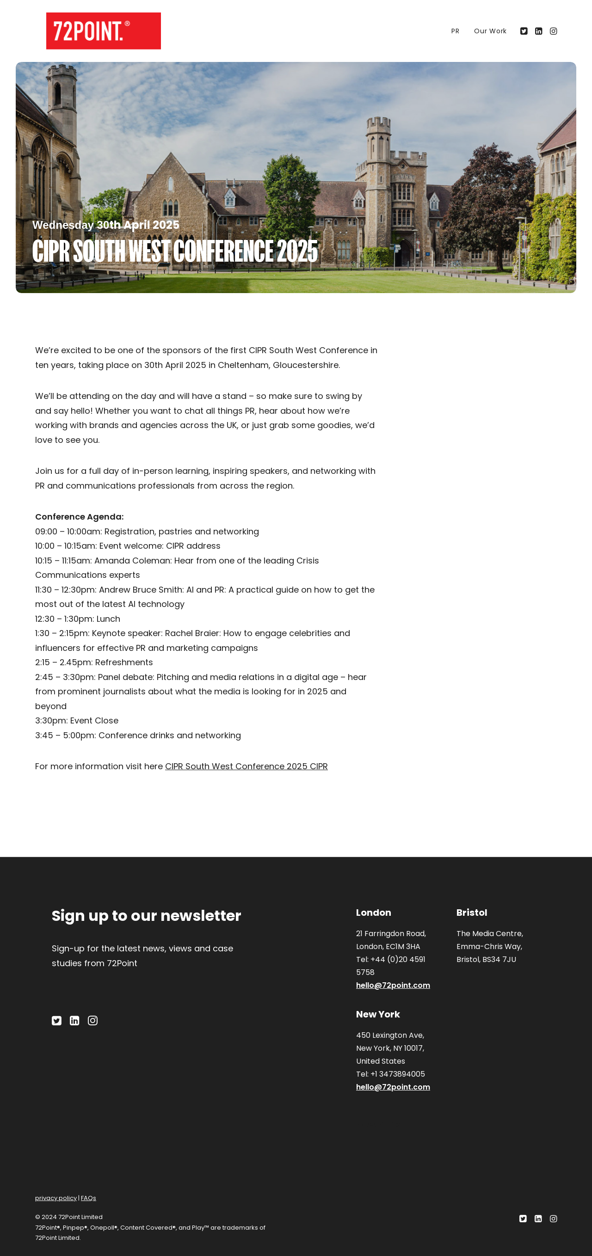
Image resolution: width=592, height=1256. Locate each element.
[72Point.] (92, 30)
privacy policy (56, 1198)
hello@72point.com (393, 985)
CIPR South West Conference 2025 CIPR (246, 766)
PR (455, 31)
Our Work (490, 31)
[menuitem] (455, 31)
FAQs (88, 1198)
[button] (524, 31)
